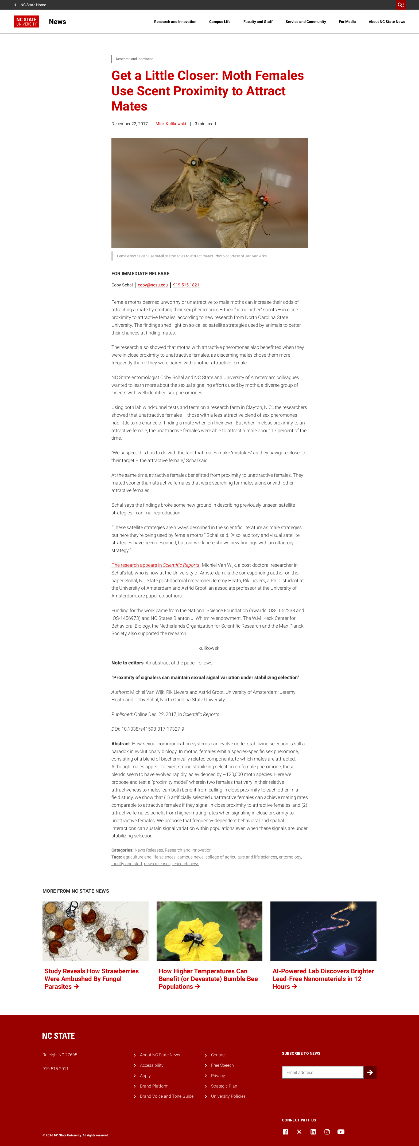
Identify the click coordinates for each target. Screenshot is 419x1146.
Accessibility (152, 1065)
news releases (157, 863)
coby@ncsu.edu (153, 285)
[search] (401, 5)
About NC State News (387, 21)
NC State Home (33, 5)
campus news (190, 857)
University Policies (228, 1096)
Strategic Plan (224, 1086)
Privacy (218, 1075)
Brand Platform (154, 1086)
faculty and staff (126, 863)
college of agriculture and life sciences (241, 857)
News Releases (149, 850)
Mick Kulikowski (171, 123)
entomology (290, 857)
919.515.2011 (55, 1068)
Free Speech (222, 1065)
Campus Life (220, 21)
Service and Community (306, 21)
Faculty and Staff (258, 21)
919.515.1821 (186, 285)
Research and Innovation (175, 21)
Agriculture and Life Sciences (149, 857)
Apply (145, 1075)
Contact (218, 1054)
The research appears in (155, 565)
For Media (347, 21)
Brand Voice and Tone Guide (166, 1096)
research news (185, 863)
